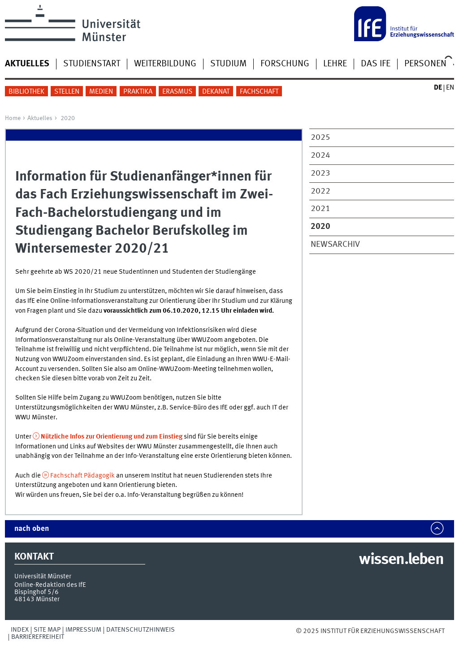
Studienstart (91, 64)
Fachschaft (259, 91)
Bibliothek (26, 91)
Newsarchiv (335, 245)
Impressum (83, 629)
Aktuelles (39, 118)
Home (13, 118)
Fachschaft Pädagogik (82, 475)
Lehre (335, 64)
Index (20, 629)
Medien (101, 91)
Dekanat (216, 91)
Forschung (284, 64)
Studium (228, 64)
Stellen (66, 91)
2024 (320, 155)
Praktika (137, 91)
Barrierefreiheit (37, 637)
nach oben (31, 529)
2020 (68, 118)
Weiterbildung (165, 64)
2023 (320, 173)
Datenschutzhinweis (140, 629)
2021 (320, 209)
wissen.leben (401, 560)
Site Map (47, 629)
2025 (320, 138)
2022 (320, 191)
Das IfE (375, 64)
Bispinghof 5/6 (36, 592)
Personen (425, 64)
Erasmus (177, 91)
